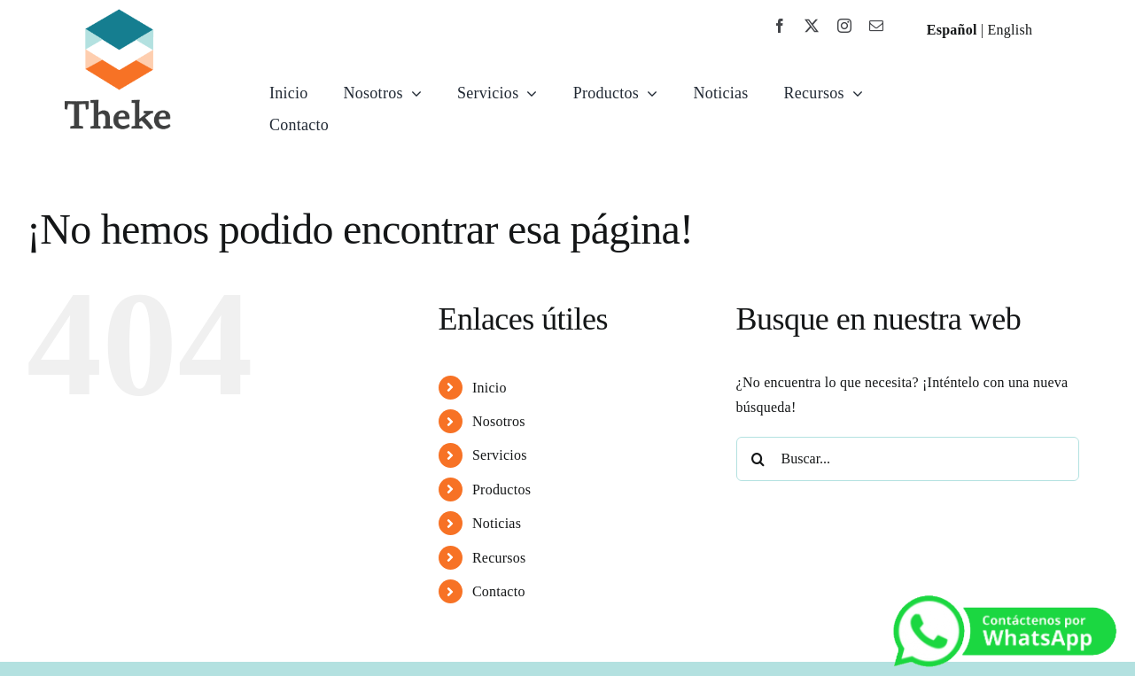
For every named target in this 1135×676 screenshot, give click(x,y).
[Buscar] (758, 459)
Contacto (498, 591)
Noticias (496, 523)
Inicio (489, 387)
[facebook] (780, 26)
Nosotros (498, 421)
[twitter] (812, 26)
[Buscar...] (907, 459)
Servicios (499, 454)
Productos (501, 489)
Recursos (499, 557)
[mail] (876, 26)
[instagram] (844, 26)
